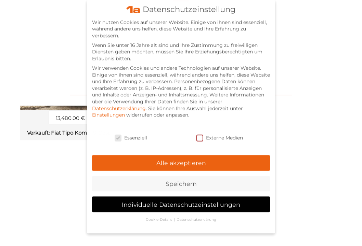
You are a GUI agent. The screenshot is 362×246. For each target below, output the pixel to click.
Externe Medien (219, 133)
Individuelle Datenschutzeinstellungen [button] (181, 199)
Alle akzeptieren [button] (181, 158)
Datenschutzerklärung (119, 103)
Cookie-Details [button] (159, 215)
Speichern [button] (181, 178)
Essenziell (131, 133)
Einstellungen (108, 110)
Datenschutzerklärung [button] (196, 215)
